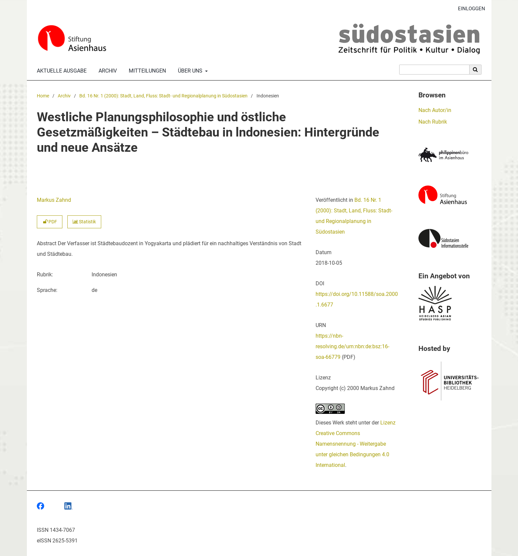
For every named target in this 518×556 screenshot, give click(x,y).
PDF (49, 222)
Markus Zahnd (54, 200)
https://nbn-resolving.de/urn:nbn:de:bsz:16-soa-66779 (352, 346)
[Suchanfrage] (434, 70)
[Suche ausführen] (475, 70)
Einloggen (469, 9)
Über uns (189, 71)
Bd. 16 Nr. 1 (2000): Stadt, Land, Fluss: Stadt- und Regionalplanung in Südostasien (163, 96)
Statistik (84, 222)
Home (43, 96)
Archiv (106, 71)
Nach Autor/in (434, 110)
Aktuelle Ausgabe (60, 71)
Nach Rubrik (432, 122)
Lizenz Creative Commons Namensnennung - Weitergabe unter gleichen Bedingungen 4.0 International (356, 443)
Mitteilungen (146, 71)
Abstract (46, 243)
